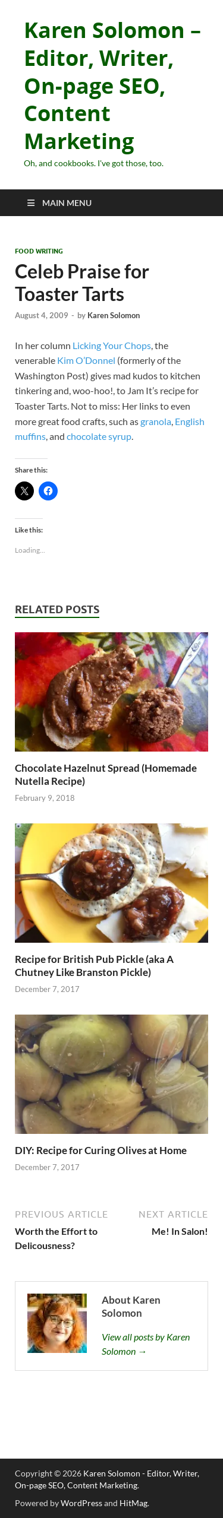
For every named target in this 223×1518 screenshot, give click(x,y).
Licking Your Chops (112, 345)
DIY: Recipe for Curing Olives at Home (101, 1150)
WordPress (81, 1503)
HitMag (133, 1503)
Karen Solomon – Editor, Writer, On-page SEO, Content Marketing (112, 85)
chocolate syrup (99, 436)
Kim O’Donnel (86, 360)
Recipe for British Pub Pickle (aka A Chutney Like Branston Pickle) (94, 965)
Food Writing (39, 251)
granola (155, 421)
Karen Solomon (113, 315)
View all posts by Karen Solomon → (146, 1344)
